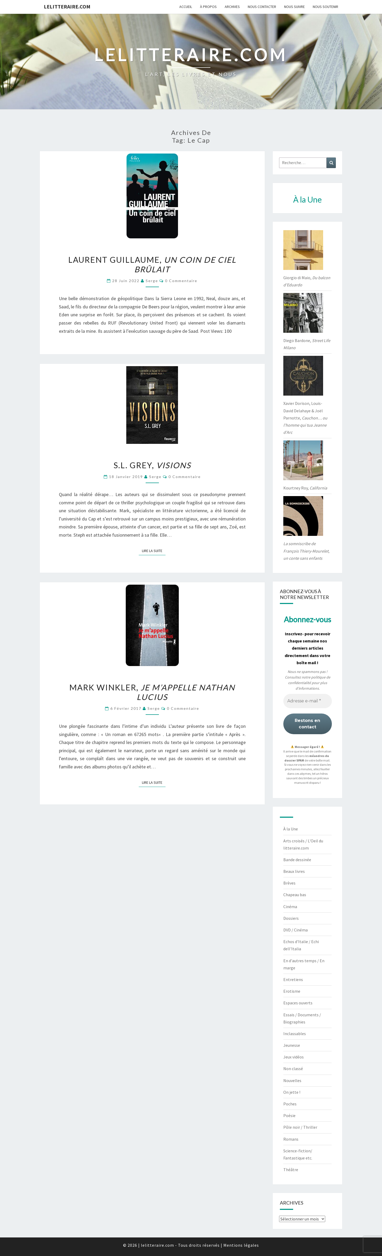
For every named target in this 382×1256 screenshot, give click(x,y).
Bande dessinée (297, 859)
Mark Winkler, (152, 692)
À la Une (290, 829)
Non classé (293, 1068)
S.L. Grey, (152, 465)
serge (152, 280)
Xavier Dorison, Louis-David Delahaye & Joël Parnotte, (305, 418)
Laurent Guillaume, (152, 264)
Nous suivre (294, 6)
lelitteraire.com (67, 6)
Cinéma (290, 906)
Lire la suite (154, 550)
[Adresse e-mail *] (307, 701)
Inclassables (294, 1033)
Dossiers (291, 918)
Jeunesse (291, 1045)
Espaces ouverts (297, 1002)
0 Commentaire (181, 280)
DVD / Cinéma (295, 930)
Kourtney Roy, (305, 488)
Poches (290, 1103)
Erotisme (291, 991)
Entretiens (293, 979)
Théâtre (290, 1169)
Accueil (185, 6)
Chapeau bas (294, 894)
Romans (290, 1139)
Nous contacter (262, 6)
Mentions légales (241, 1245)
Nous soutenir (325, 6)
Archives (232, 6)
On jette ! (291, 1092)
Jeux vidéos (293, 1057)
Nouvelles (292, 1080)
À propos (208, 6)
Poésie (289, 1115)
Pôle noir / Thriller (300, 1127)
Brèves (289, 883)
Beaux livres (294, 871)
